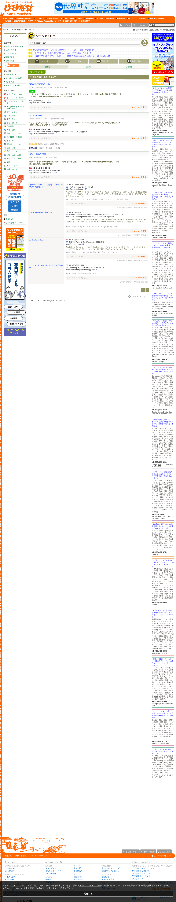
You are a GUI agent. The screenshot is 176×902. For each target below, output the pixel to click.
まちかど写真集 (108, 879)
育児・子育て (47, 87)
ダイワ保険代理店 (37, 154)
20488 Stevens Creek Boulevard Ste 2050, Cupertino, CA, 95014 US (96, 215)
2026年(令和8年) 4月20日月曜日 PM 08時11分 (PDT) (155, 30)
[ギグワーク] (31, 21)
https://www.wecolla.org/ (39, 103)
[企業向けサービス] (70, 21)
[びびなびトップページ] (17, 8)
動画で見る (10, 61)
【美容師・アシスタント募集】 (49, 148)
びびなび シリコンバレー (142, 871)
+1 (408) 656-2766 (41, 129)
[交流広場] (7, 21)
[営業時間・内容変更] (133, 207)
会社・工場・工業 (14, 155)
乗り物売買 (78, 871)
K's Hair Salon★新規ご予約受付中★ (51, 144)
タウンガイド (14, 36)
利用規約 (8, 856)
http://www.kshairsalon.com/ (40, 134)
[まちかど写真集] (19, 21)
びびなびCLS (10, 868)
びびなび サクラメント (141, 873)
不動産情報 (78, 877)
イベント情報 (50, 873)
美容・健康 (11, 130)
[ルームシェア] (132, 18)
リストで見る (11, 50)
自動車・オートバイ (15, 144)
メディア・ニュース (15, 158)
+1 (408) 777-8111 (76, 212)
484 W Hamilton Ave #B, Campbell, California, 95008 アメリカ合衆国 (60, 132)
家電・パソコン (13, 140)
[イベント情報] (68, 18)
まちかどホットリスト (54, 871)
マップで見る (11, 53)
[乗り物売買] (109, 18)
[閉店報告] (144, 207)
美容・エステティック (94, 227)
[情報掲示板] (89, 18)
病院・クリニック (14, 133)
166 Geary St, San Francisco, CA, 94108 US (86, 267)
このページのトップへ (163, 856)
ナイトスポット (13, 166)
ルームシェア (79, 879)
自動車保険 (38, 157)
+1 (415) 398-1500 (76, 265)
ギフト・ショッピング (15, 98)
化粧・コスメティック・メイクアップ (78, 199)
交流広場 (105, 877)
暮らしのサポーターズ (110, 868)
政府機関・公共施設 (15, 137)
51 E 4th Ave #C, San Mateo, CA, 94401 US (86, 242)
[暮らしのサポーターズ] (157, 18)
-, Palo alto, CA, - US (41, 101)
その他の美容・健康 (61, 87)
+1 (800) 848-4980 (76, 185)
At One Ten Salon (36, 240)
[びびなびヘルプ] (58, 21)
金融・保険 (11, 148)
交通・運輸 (11, 115)
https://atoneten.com (74, 244)
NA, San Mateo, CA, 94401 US (81, 187)
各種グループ (12, 169)
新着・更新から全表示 (14, 46)
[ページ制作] (121, 207)
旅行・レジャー (13, 112)
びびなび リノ (137, 879)
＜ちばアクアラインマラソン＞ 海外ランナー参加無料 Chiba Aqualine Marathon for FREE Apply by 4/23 (69, 56)
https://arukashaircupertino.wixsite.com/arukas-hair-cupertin (89, 217)
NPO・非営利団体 (35, 87)
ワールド (6, 30)
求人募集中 (10, 82)
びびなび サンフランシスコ (143, 868)
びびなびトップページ (15, 223)
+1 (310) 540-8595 (41, 168)
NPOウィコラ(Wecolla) (39, 84)
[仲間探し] (143, 18)
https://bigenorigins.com (75, 189)
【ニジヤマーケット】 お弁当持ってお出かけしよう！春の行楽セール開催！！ (59, 53)
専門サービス (12, 151)
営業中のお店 (11, 74)
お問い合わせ (10, 879)
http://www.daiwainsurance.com (41, 172)
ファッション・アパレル (15, 102)
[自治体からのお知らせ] (23, 18)
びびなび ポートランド (141, 876)
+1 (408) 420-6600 (76, 240)
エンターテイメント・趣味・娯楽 (15, 107)
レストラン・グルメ (15, 94)
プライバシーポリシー (38, 856)
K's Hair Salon (35, 115)
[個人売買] (99, 18)
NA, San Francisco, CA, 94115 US (46, 170)
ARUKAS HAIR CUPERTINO (41, 212)
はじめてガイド (11, 871)
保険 (30, 157)
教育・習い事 (12, 123)
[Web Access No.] (45, 21)
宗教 (8, 162)
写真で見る (10, 57)
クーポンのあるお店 (14, 78)
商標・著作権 (20, 856)
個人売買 (77, 868)
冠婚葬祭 (10, 126)
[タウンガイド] (39, 18)
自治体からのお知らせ (110, 871)
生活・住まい (12, 119)
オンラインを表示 (13, 85)
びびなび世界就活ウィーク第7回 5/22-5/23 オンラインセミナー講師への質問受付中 (61, 50)
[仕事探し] (79, 18)
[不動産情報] (120, 18)
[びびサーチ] (8, 18)
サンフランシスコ (31, 30)
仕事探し (49, 879)
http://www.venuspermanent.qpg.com (80, 269)
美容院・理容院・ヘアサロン (39, 118)
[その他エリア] (84, 21)
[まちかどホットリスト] (54, 18)
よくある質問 (10, 877)
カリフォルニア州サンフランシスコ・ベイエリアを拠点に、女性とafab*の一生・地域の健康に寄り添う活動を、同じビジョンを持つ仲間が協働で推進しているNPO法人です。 (75, 95)
